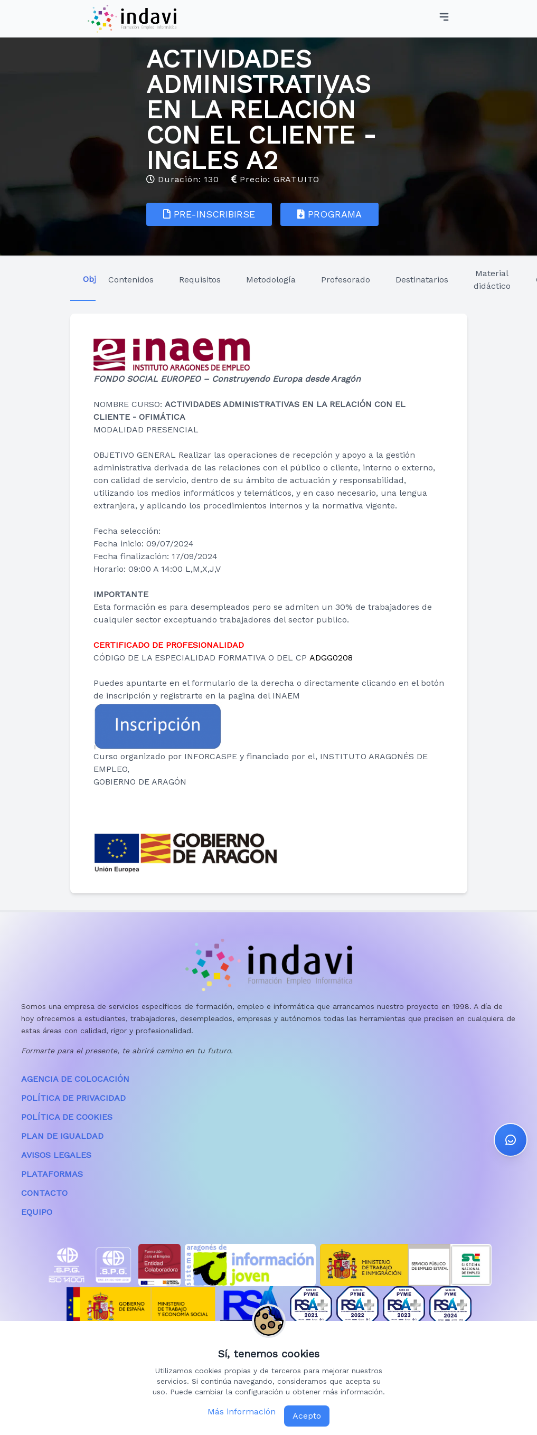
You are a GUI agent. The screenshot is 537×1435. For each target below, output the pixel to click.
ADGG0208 (331, 658)
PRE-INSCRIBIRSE (209, 214)
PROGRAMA (329, 214)
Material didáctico (492, 279)
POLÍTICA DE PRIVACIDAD (73, 1098)
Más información (242, 1411)
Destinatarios (421, 280)
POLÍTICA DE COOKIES (66, 1117)
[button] (510, 1129)
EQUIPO (36, 1212)
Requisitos (200, 280)
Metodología (271, 280)
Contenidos (131, 280)
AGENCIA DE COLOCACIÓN (75, 1079)
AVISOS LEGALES (56, 1155)
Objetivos (89, 279)
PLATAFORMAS (52, 1174)
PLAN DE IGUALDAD (62, 1136)
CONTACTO (44, 1193)
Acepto (307, 1416)
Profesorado (345, 280)
